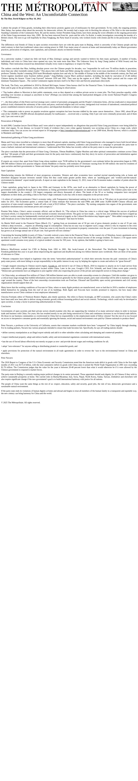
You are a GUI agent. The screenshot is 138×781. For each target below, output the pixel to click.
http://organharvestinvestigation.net (75, 130)
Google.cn (52, 266)
